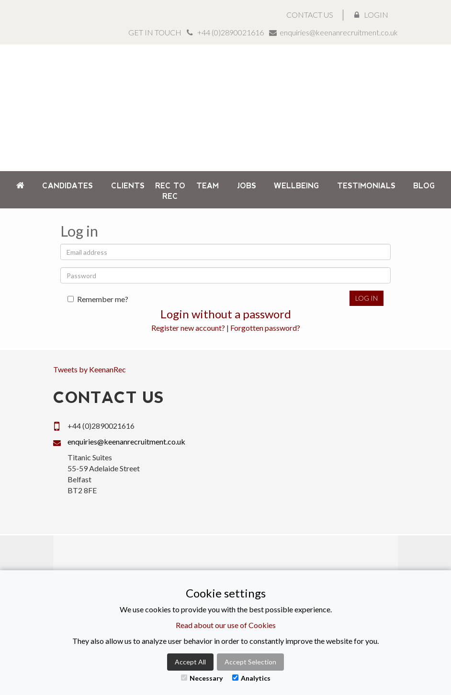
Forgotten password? (265, 327)
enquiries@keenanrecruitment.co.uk (339, 32)
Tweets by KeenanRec (89, 369)
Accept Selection (250, 662)
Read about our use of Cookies (226, 625)
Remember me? (98, 299)
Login (371, 14)
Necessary (202, 678)
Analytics (251, 678)
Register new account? (188, 327)
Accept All (190, 662)
